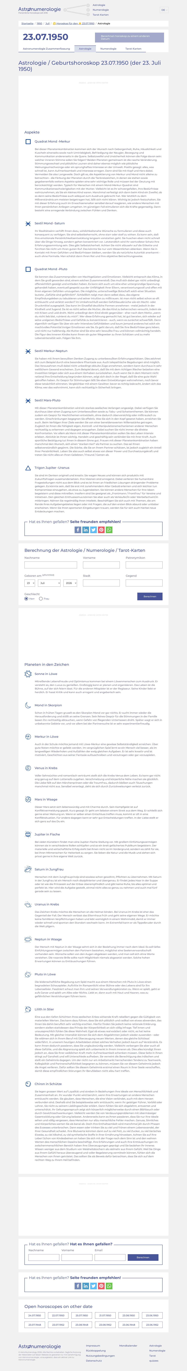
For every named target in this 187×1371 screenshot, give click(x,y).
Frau (46, 598)
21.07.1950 (105, 1316)
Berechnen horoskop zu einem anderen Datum (125, 37)
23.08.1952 (105, 1326)
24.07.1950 (34, 1316)
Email (99, 1250)
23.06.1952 (152, 1326)
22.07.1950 (58, 1316)
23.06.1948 (128, 1326)
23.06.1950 (152, 1316)
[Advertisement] (93, 106)
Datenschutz (94, 1362)
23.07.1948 (35, 1326)
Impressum (93, 1347)
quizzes (153, 1362)
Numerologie (101, 9)
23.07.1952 (58, 1326)
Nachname (32, 557)
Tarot (152, 1357)
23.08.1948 (81, 1326)
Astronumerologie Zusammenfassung (46, 48)
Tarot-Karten (101, 14)
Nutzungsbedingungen (100, 1357)
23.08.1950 (128, 1316)
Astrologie (99, 5)
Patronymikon (135, 557)
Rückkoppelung (96, 1352)
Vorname (89, 557)
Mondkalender (128, 1347)
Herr (32, 598)
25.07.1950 (82, 1316)
